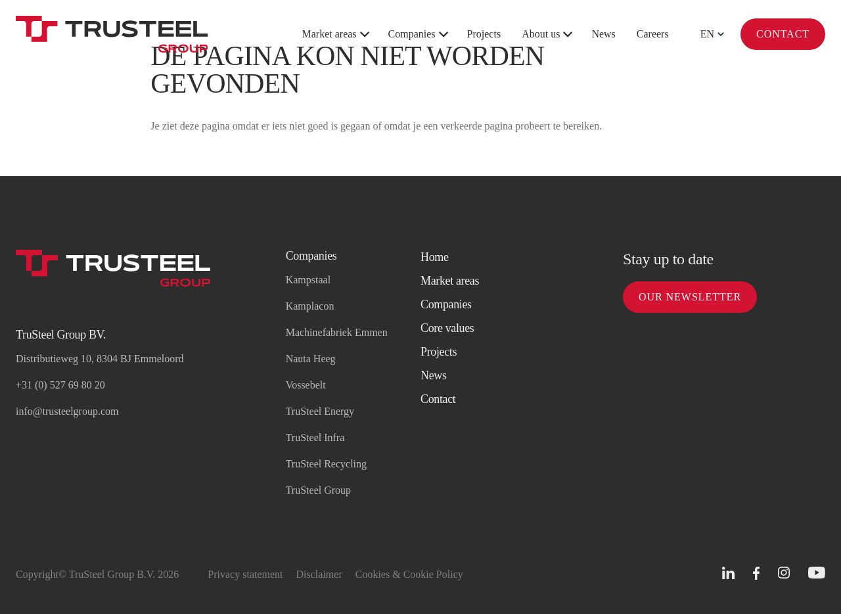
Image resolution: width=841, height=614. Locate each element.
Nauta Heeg (311, 358)
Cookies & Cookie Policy (409, 574)
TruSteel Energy (320, 411)
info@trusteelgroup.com (67, 411)
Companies (412, 33)
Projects (484, 33)
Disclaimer (319, 574)
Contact (782, 33)
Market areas (329, 33)
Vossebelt (306, 384)
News (603, 33)
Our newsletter (690, 296)
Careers (653, 33)
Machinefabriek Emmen (337, 332)
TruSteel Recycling (326, 463)
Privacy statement (245, 574)
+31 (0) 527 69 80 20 (60, 384)
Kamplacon (310, 306)
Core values (447, 328)
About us (541, 33)
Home (434, 257)
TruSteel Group (318, 490)
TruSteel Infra (315, 437)
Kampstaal (308, 279)
